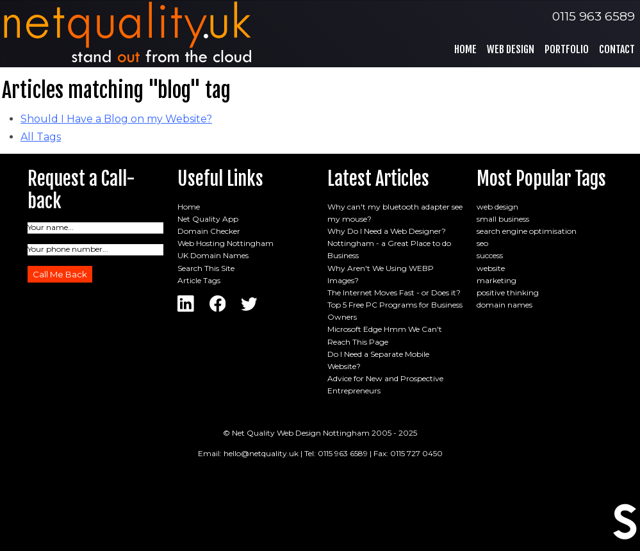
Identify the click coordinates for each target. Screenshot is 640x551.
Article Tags (198, 280)
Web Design (510, 49)
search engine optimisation (527, 231)
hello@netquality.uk (261, 453)
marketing (496, 280)
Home (465, 49)
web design (497, 206)
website (491, 268)
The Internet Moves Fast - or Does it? (394, 292)
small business (503, 219)
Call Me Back (60, 274)
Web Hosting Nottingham (225, 243)
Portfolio (567, 49)
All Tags (41, 137)
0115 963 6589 (593, 16)
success (490, 255)
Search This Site (205, 268)
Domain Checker (208, 231)
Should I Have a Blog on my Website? (116, 119)
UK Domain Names (213, 255)
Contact (617, 49)
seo (482, 243)
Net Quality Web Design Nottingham (301, 433)
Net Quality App (207, 219)
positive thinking (508, 292)
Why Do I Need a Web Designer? (386, 231)
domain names (504, 304)
